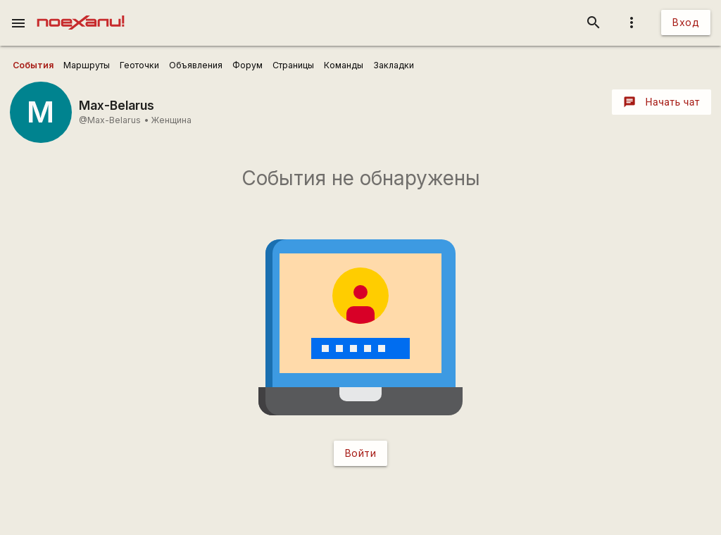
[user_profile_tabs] (33, 65)
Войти (361, 453)
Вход (685, 22)
